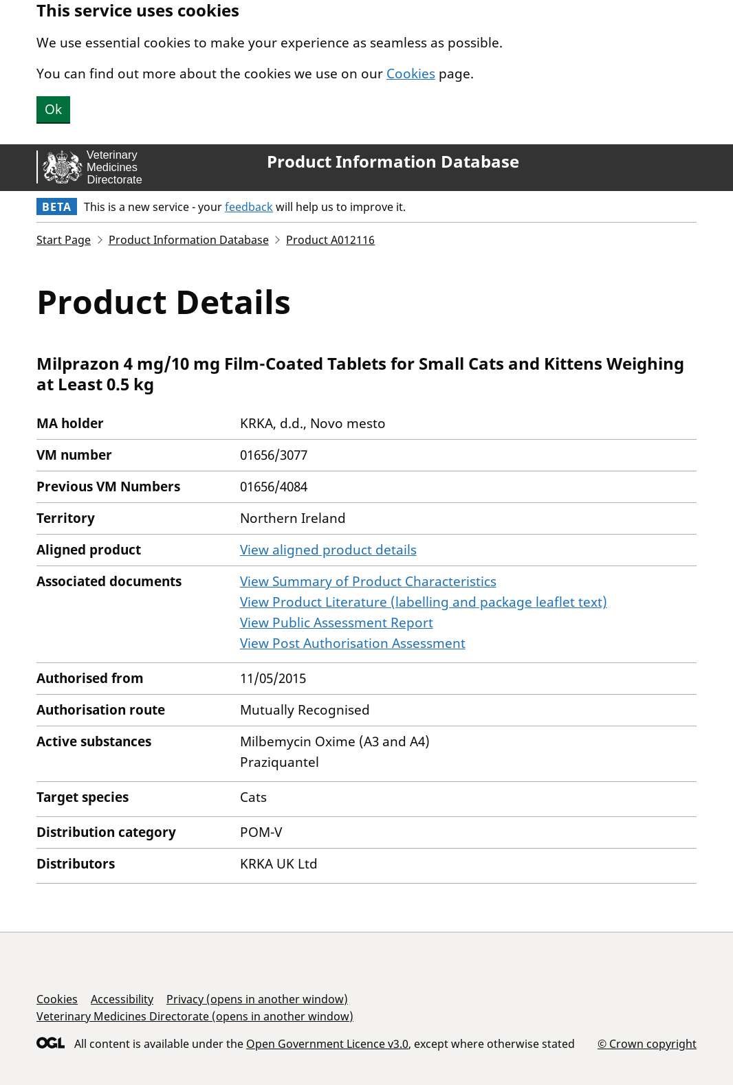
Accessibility (122, 999)
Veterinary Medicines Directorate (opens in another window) (194, 1016)
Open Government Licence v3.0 (327, 1043)
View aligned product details (328, 550)
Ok (53, 109)
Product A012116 (330, 239)
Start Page (63, 239)
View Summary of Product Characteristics (368, 581)
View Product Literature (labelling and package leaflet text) (423, 602)
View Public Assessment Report (336, 622)
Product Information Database (393, 161)
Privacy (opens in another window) (257, 999)
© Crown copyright (647, 1043)
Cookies (410, 73)
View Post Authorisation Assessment (353, 643)
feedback (249, 206)
